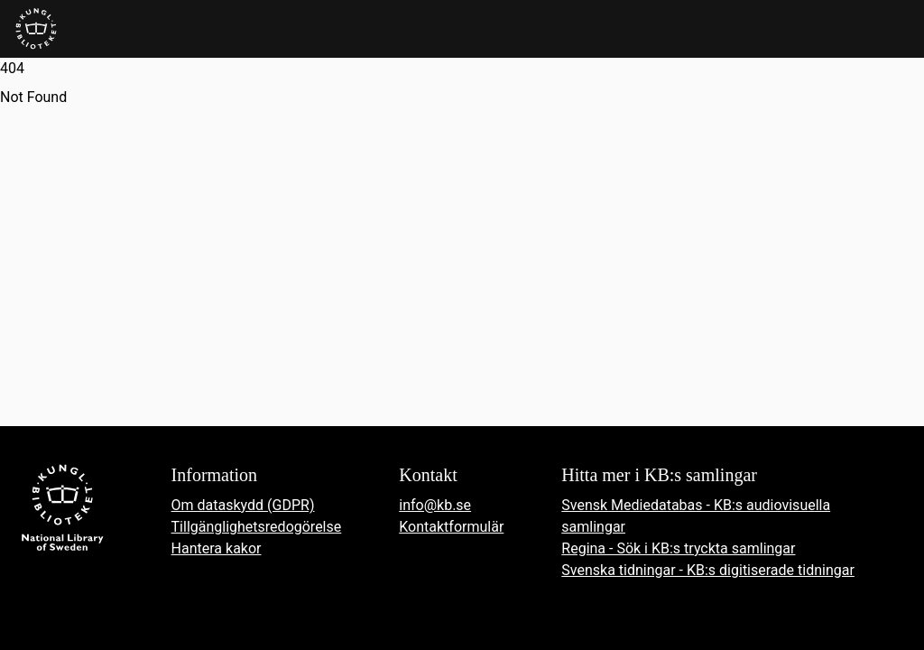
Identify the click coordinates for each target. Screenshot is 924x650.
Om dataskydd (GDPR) (243, 505)
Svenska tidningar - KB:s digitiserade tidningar (708, 570)
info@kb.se (435, 505)
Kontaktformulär (451, 526)
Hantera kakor (216, 548)
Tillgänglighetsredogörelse (256, 526)
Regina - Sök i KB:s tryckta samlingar (678, 548)
